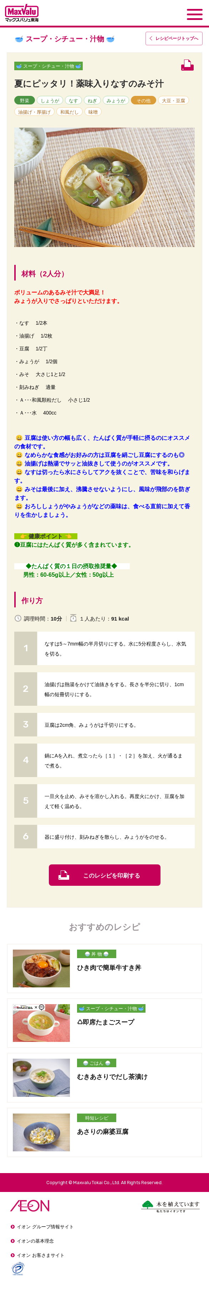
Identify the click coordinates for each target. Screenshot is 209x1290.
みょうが (116, 100)
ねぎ (92, 100)
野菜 (24, 100)
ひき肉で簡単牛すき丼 (109, 967)
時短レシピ (96, 1118)
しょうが (50, 100)
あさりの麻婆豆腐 (102, 1131)
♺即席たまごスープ (105, 1022)
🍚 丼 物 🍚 (97, 954)
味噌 (93, 112)
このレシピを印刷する (111, 876)
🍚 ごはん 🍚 (97, 1063)
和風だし (69, 112)
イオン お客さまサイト (41, 1255)
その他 (144, 100)
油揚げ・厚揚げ (34, 112)
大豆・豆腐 (173, 100)
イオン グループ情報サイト (45, 1226)
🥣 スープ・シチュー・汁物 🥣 (48, 66)
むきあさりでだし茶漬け (112, 1076)
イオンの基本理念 (35, 1241)
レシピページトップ (177, 38)
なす (73, 100)
